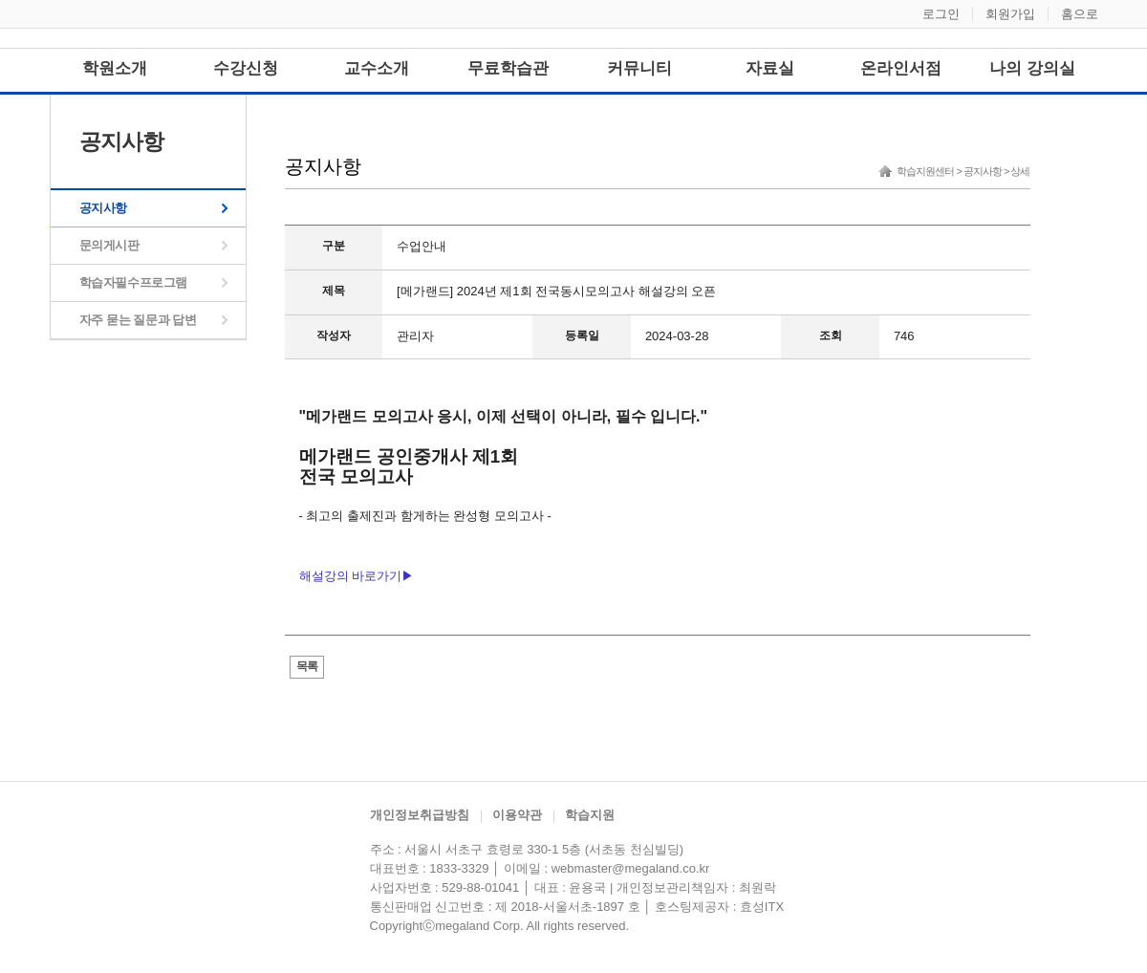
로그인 (941, 14)
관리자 (415, 336)
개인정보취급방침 (419, 815)
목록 (307, 666)
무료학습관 (508, 68)
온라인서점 (900, 68)
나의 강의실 (1032, 68)
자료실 (770, 68)
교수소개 (376, 68)
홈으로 (1079, 14)
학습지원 (590, 815)
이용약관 (517, 815)
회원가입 (1010, 14)
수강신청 (245, 68)
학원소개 (114, 68)
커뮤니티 (639, 68)
